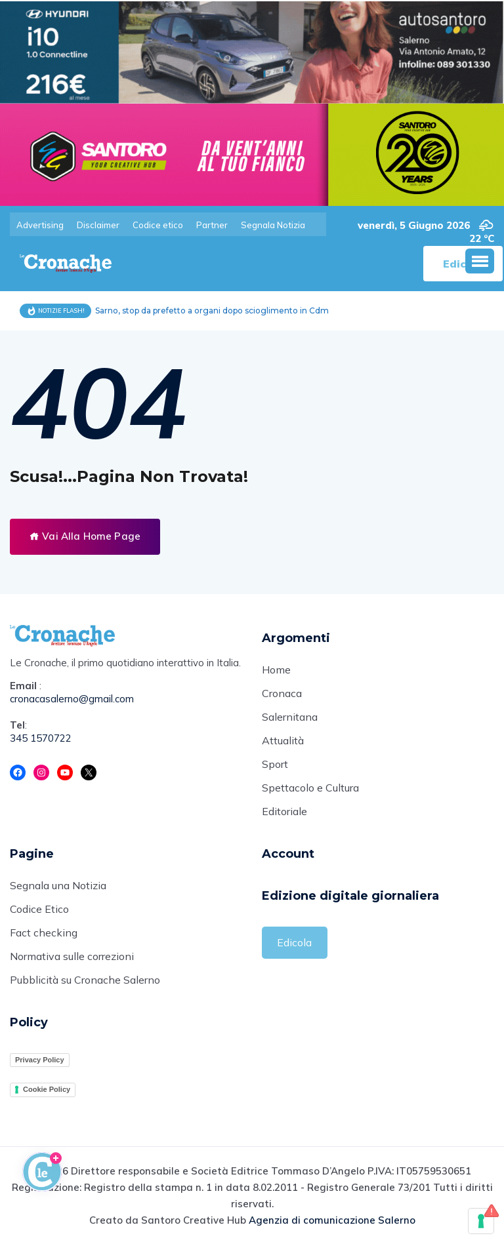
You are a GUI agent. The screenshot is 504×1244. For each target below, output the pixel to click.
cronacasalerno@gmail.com (72, 698)
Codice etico (158, 225)
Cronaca (282, 693)
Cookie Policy (46, 1089)
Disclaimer (98, 225)
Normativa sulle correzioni (72, 956)
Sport (275, 764)
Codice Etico (39, 908)
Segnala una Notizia (58, 885)
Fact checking (43, 932)
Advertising (40, 225)
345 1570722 (41, 738)
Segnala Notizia (273, 225)
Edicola (294, 942)
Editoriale (284, 811)
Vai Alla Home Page (85, 536)
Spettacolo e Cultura (310, 787)
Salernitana (290, 716)
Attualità (283, 740)
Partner (212, 225)
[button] (479, 261)
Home (276, 669)
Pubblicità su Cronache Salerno (85, 979)
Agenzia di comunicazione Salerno (332, 1220)
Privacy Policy (39, 1060)
